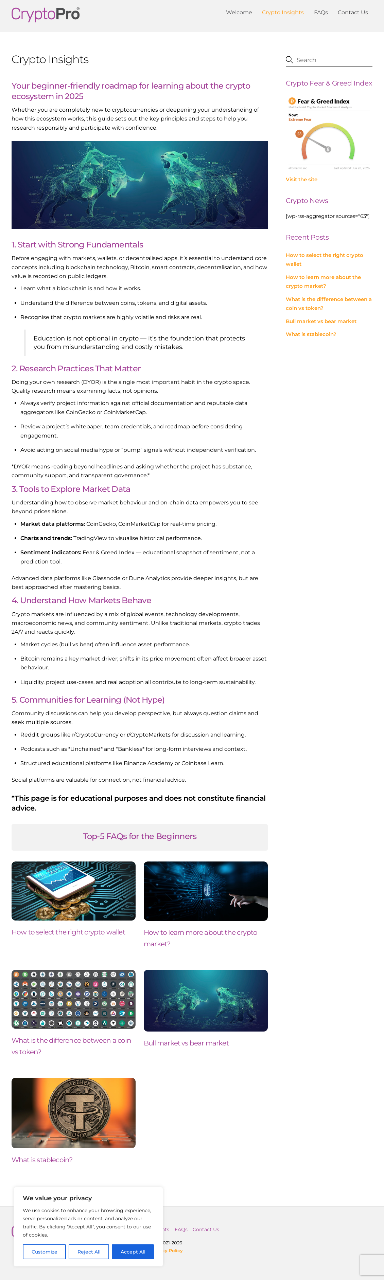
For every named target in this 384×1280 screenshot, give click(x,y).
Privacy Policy (167, 1248)
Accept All (133, 1252)
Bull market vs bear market (186, 1041)
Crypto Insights (283, 12)
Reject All (89, 1252)
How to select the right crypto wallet (68, 930)
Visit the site (301, 179)
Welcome (239, 12)
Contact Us (353, 12)
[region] (88, 1226)
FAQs (321, 12)
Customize (44, 1252)
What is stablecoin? (42, 1158)
